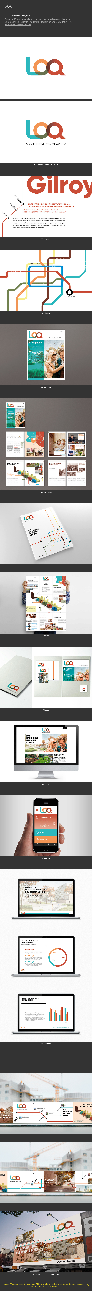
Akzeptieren (40, 1286)
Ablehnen (52, 1286)
